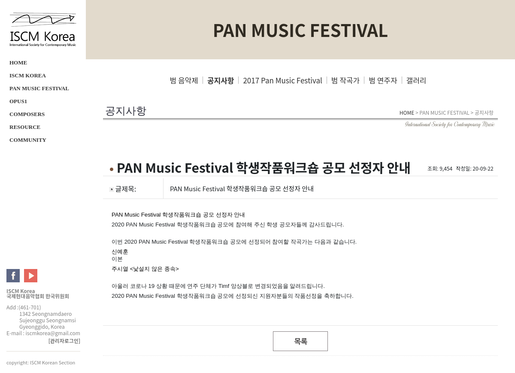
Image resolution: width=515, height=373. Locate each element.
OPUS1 (18, 101)
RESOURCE (24, 127)
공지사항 (220, 80)
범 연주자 (383, 80)
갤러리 (416, 80)
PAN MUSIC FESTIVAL (39, 88)
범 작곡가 (345, 80)
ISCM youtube (30, 275)
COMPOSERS (27, 114)
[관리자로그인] (64, 340)
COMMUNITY (27, 140)
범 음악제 (184, 80)
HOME (18, 62)
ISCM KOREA (27, 75)
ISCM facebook (13, 275)
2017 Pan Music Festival (282, 80)
